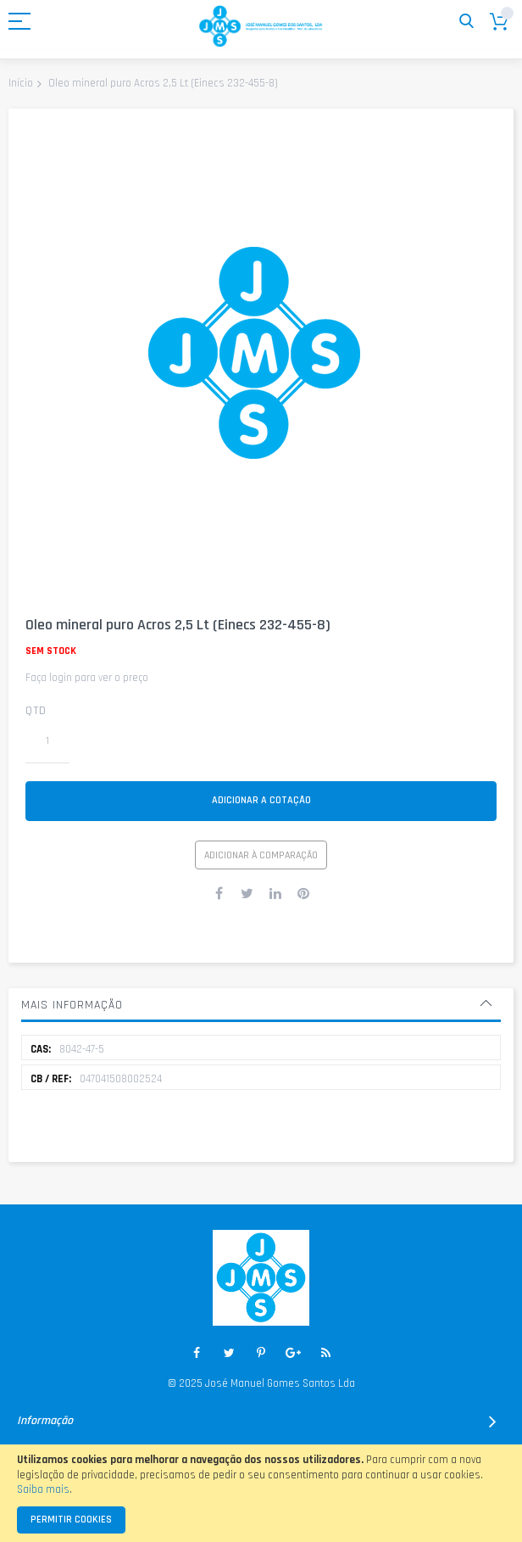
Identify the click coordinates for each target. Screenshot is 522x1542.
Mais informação (72, 1005)
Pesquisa (466, 21)
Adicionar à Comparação (261, 855)
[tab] (261, 1005)
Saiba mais (43, 1489)
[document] (261, 1493)
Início (20, 83)
